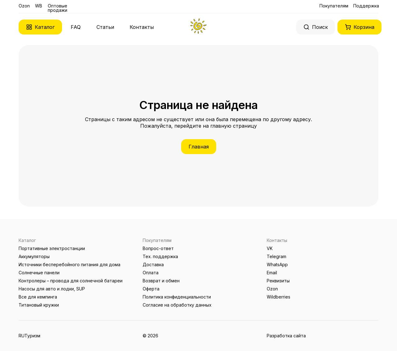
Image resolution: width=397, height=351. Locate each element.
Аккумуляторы (34, 256)
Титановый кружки (39, 305)
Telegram (276, 256)
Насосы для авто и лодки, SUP (52, 288)
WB (38, 5)
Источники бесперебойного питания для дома (69, 264)
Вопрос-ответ (158, 248)
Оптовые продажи (57, 8)
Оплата (150, 272)
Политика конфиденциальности (177, 296)
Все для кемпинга (38, 296)
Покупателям (333, 5)
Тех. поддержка (160, 256)
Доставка (153, 264)
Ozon (24, 5)
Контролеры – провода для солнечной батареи (71, 280)
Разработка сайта (286, 335)
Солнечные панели (39, 272)
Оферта (151, 288)
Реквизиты (278, 280)
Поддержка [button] (366, 5)
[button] (40, 27)
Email (272, 272)
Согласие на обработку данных (177, 305)
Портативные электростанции (52, 248)
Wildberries (278, 296)
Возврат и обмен (161, 280)
